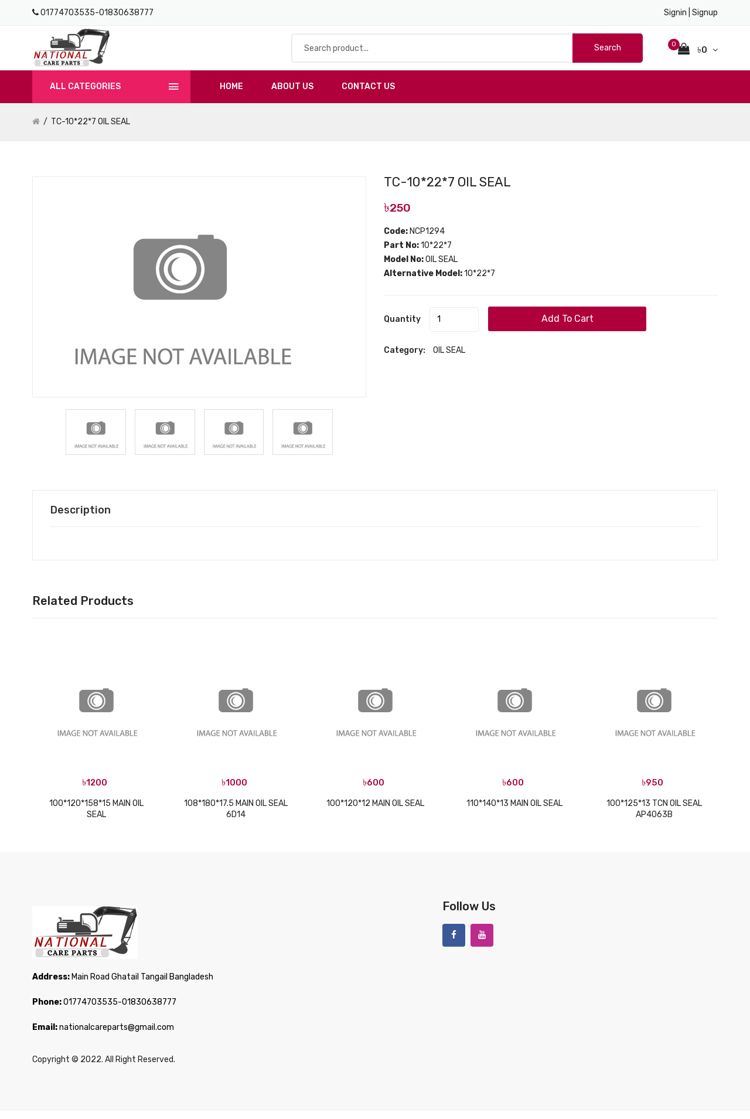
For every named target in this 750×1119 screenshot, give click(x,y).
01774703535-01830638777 (97, 13)
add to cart (600, 328)
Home (231, 95)
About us (292, 95)
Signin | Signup (691, 13)
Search (607, 52)
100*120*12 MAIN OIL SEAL (375, 812)
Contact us (368, 95)
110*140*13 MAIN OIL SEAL (514, 812)
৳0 (698, 53)
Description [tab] (83, 519)
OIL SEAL (449, 360)
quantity (402, 329)
